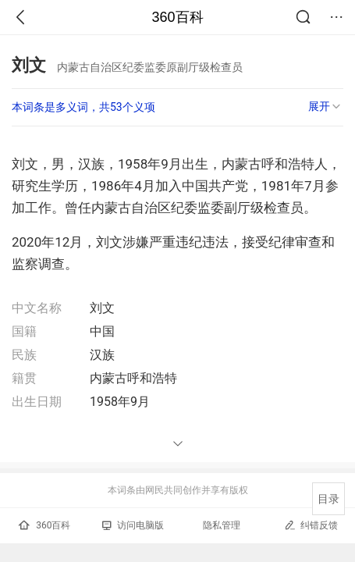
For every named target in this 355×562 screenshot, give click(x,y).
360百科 (177, 17)
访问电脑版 (133, 525)
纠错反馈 (311, 525)
